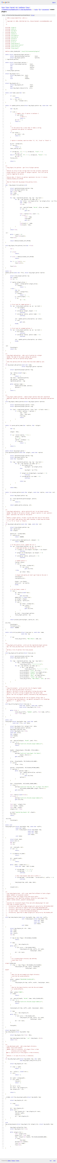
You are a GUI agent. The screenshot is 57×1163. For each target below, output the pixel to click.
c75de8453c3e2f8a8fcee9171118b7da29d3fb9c (16, 9)
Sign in (53, 2)
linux (3, 7)
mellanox (22, 7)
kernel (12, 7)
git (17, 7)
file (32, 15)
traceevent (45, 9)
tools (36, 9)
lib (40, 9)
